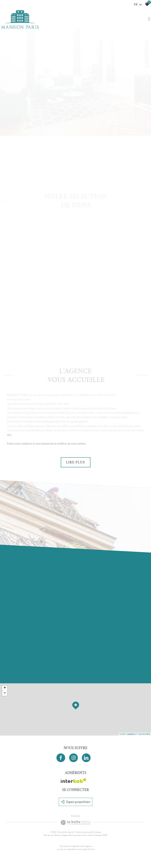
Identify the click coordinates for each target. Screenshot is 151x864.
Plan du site (48, 835)
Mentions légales (61, 835)
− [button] (5, 693)
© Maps (130, 734)
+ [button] (5, 688)
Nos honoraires (75, 835)
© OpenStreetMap (143, 734)
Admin (90, 835)
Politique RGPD (100, 835)
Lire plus (75, 462)
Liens (84, 835)
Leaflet (122, 734)
